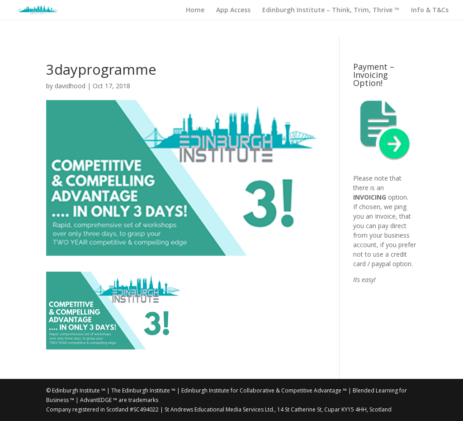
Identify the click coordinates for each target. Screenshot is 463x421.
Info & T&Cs (430, 10)
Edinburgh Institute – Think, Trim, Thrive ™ (330, 10)
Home (195, 10)
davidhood (70, 85)
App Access (233, 10)
